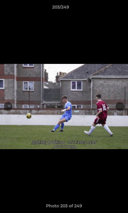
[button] (106, 8)
